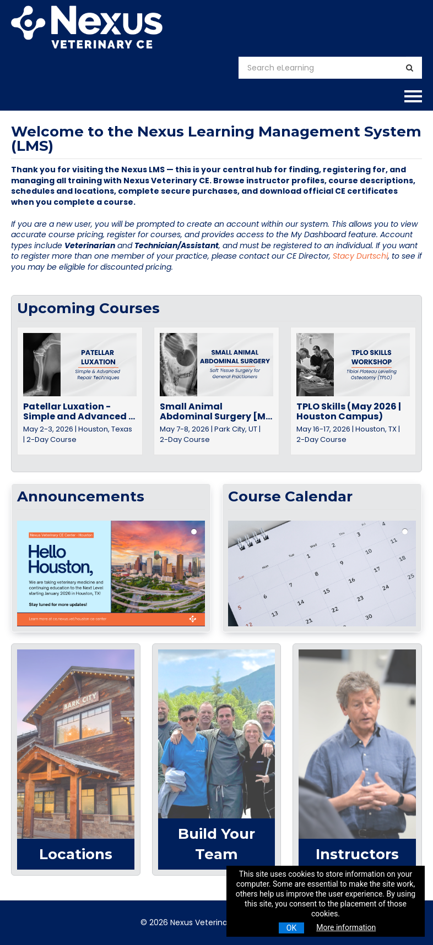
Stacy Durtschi (360, 255)
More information (346, 927)
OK (291, 928)
